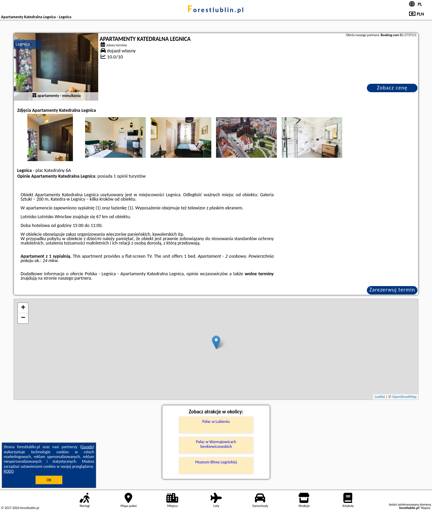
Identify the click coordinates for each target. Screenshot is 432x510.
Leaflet (380, 396)
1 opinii (120, 176)
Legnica (23, 44)
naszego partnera (74, 278)
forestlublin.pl (215, 10)
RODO (9, 471)
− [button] (23, 318)
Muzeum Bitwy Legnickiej (216, 462)
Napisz (425, 508)
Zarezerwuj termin (392, 289)
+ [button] (23, 308)
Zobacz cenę (392, 87)
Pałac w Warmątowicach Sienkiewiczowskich (216, 444)
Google (87, 446)
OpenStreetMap (404, 396)
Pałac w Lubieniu (216, 421)
